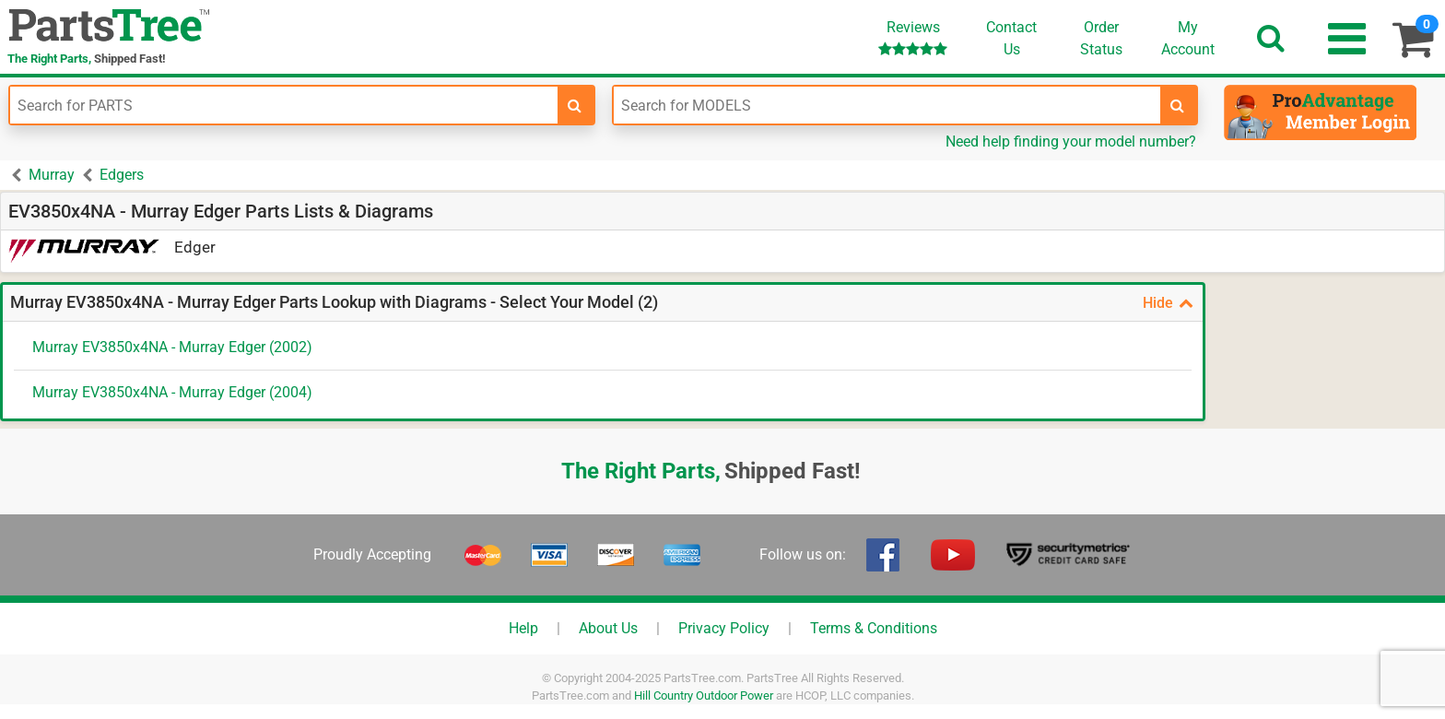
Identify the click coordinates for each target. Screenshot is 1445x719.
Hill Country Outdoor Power (703, 695)
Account (1188, 38)
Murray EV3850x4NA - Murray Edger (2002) (172, 347)
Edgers (122, 174)
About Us (608, 628)
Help (523, 628)
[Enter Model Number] (887, 105)
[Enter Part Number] (284, 105)
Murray (52, 174)
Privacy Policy (723, 628)
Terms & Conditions (873, 628)
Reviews (912, 37)
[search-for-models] (1177, 105)
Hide (1168, 303)
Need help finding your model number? (1071, 141)
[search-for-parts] (575, 105)
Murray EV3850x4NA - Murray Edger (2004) (172, 392)
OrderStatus (1101, 38)
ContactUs (1011, 38)
